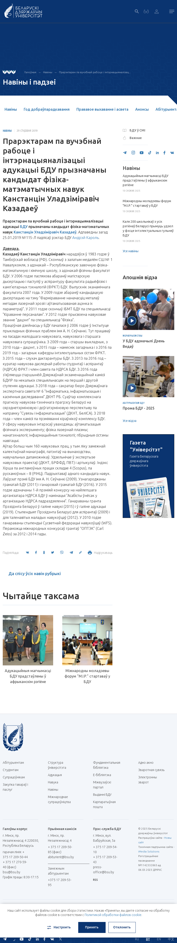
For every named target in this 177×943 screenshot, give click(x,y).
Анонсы (142, 109)
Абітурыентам (15, 762)
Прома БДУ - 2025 (138, 408)
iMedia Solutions (148, 851)
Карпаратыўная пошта (104, 804)
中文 (171, 939)
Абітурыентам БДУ (133, 403)
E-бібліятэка (104, 775)
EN (159, 939)
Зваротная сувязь (151, 770)
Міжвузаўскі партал (102, 784)
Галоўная (30, 72)
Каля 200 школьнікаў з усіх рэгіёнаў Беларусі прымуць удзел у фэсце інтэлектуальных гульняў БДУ (148, 228)
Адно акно (146, 762)
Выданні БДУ (102, 794)
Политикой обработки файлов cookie (113, 915)
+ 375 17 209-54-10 (105, 849)
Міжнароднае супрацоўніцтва (61, 799)
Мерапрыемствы (133, 336)
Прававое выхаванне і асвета (102, 109)
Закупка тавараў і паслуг (15, 787)
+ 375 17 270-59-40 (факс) (15, 864)
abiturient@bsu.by (61, 857)
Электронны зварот (147, 779)
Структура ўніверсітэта (57, 765)
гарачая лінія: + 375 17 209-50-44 (15, 854)
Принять (92, 927)
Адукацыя (55, 775)
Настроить (58, 927)
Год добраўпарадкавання (47, 109)
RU (137, 939)
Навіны (47, 72)
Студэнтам (10, 770)
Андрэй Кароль (85, 238)
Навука (55, 782)
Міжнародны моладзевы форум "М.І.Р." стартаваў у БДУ (87, 676)
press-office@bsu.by (103, 869)
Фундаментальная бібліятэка (106, 765)
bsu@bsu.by (11, 872)
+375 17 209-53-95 (59, 882)
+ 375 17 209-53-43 (105, 859)
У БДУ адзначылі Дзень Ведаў (144, 343)
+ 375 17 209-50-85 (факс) (60, 849)
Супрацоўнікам (14, 777)
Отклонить (122, 927)
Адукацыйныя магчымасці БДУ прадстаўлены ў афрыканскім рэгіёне (28, 676)
